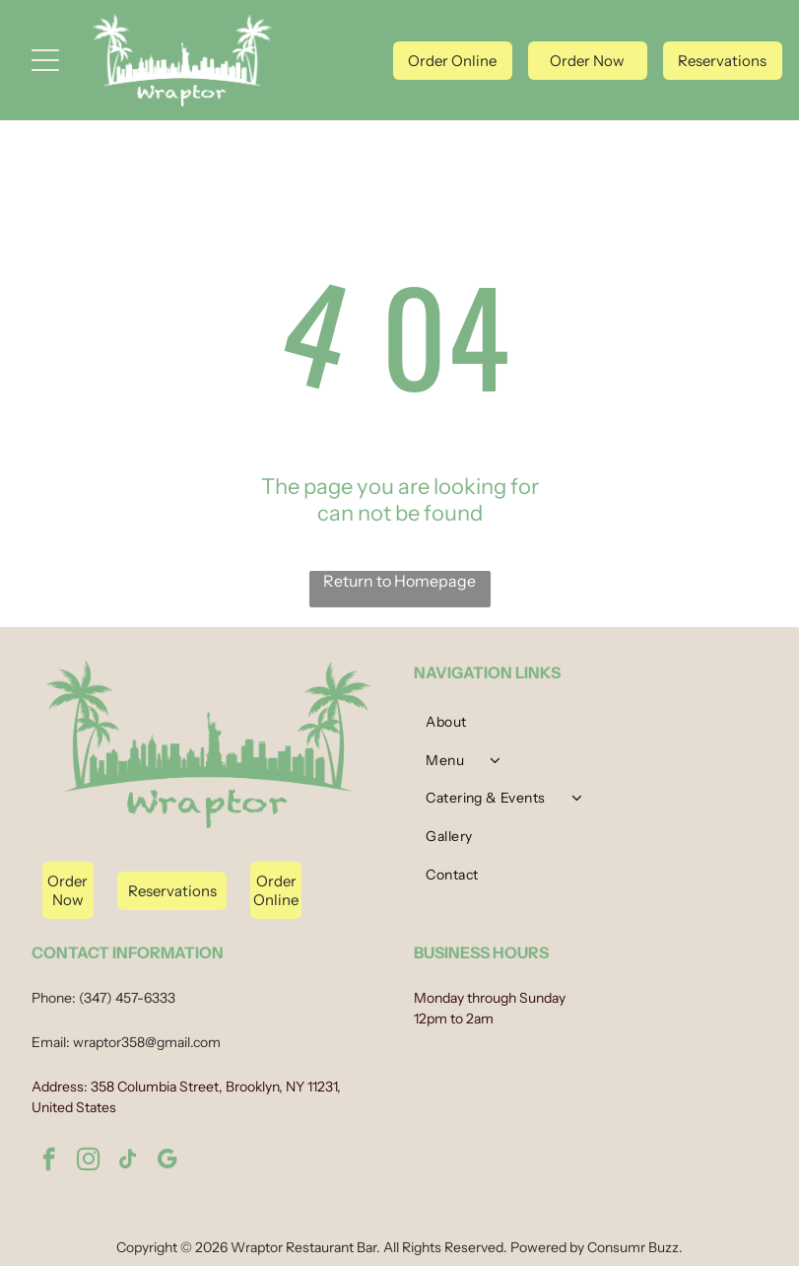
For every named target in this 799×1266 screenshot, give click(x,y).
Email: (51, 1042)
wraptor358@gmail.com (147, 1042)
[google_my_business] (167, 1161)
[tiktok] (127, 1161)
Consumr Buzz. (635, 1247)
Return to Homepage (399, 581)
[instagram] (88, 1161)
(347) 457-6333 (127, 998)
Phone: (54, 998)
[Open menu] (45, 60)
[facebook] (49, 1161)
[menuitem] (590, 727)
